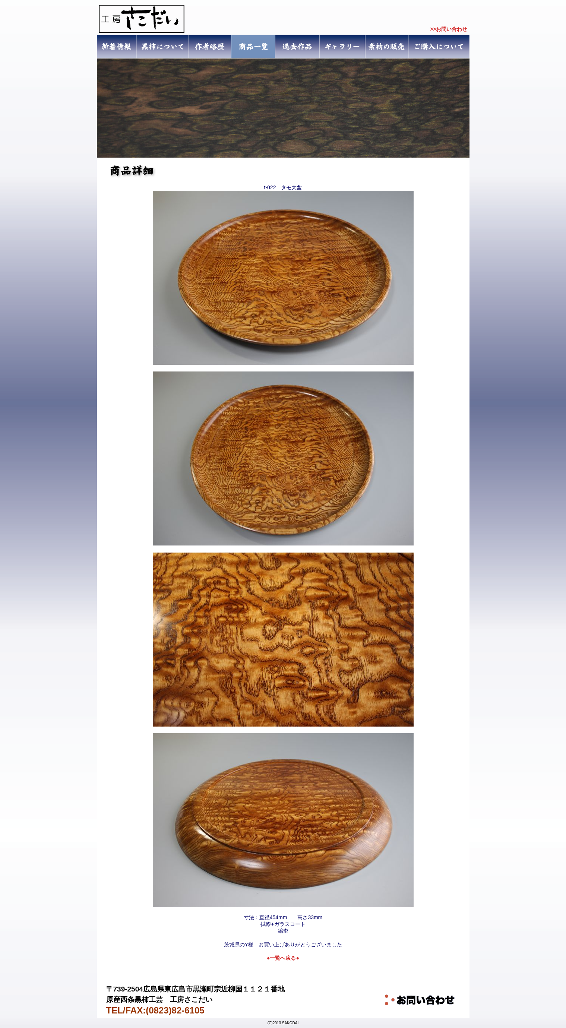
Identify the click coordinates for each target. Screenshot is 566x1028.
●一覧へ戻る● (283, 958)
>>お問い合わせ (448, 29)
